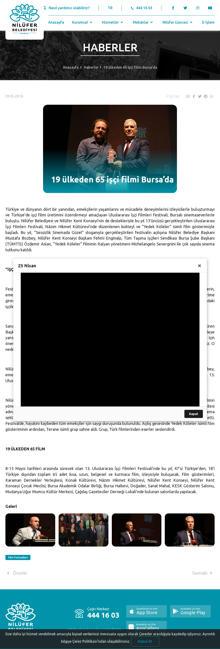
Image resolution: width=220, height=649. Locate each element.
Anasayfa (56, 22)
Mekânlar (143, 22)
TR (110, 8)
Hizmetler (113, 22)
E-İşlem (208, 22)
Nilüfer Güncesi (178, 22)
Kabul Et (145, 643)
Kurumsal (82, 22)
